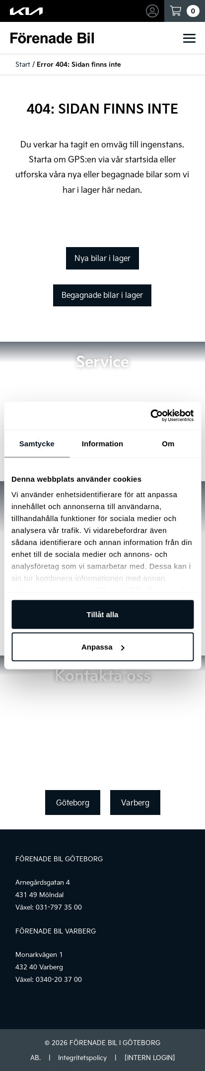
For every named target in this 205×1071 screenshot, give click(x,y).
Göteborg (72, 802)
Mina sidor (154, 11)
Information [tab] (103, 443)
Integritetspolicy (82, 1057)
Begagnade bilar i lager (102, 294)
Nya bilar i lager (102, 258)
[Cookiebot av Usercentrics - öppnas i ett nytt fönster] (150, 415)
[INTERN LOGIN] (150, 1057)
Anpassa (103, 647)
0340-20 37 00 (59, 979)
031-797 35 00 (59, 907)
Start (22, 64)
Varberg (135, 802)
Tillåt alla (103, 614)
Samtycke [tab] (37, 443)
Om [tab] (168, 443)
